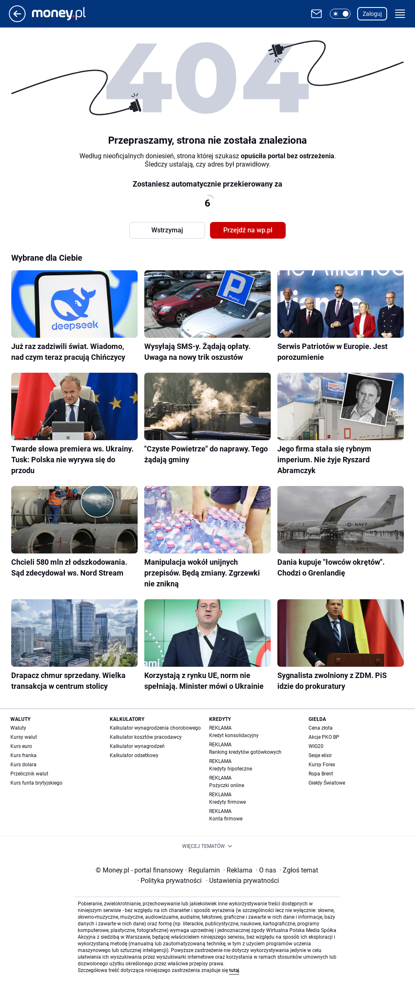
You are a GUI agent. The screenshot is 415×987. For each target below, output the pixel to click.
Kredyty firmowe (227, 802)
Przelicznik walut (29, 774)
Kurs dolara (23, 765)
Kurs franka (23, 755)
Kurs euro (21, 746)
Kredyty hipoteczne (230, 769)
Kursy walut (23, 737)
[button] (340, 14)
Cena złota (321, 728)
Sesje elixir (320, 755)
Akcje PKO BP (324, 737)
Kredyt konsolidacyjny (234, 735)
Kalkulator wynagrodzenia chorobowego (155, 728)
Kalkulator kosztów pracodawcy (146, 737)
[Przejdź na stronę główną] (17, 20)
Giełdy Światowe (327, 783)
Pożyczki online (226, 785)
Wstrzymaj (167, 230)
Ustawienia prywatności (242, 881)
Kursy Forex (322, 765)
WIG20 (316, 746)
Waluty (18, 728)
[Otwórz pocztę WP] (316, 13)
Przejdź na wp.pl (247, 230)
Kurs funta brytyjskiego (36, 783)
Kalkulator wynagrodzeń (137, 746)
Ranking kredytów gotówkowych (245, 752)
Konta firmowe (225, 819)
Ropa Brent (321, 774)
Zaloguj (372, 13)
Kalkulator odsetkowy (134, 755)
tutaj (234, 970)
